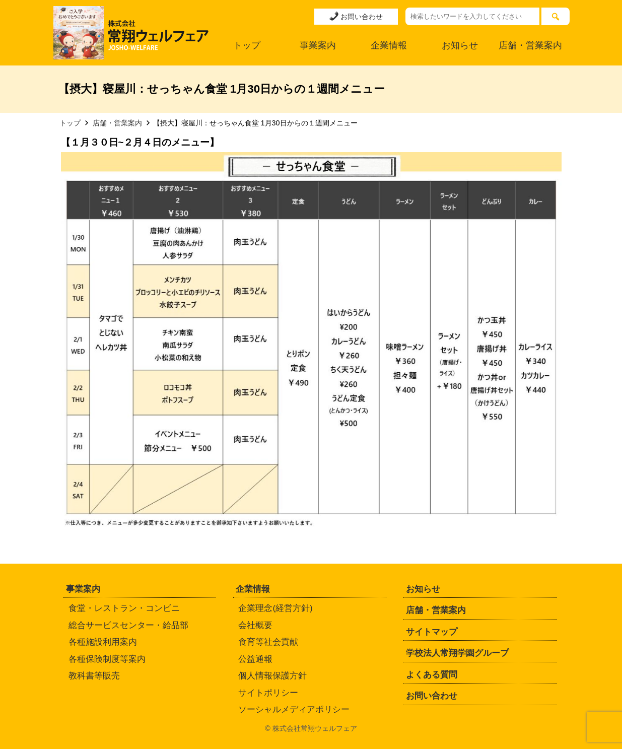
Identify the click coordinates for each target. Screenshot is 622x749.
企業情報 (389, 45)
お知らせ (460, 45)
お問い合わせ (356, 16)
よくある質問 (431, 674)
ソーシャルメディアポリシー (294, 709)
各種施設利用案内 (102, 642)
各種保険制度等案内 (107, 659)
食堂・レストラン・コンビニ (124, 608)
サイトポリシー (268, 693)
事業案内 (318, 45)
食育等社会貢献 (268, 642)
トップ (246, 45)
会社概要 (255, 625)
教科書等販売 (94, 675)
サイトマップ (431, 632)
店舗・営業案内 (530, 45)
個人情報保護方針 (272, 675)
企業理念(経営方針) (275, 608)
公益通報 (255, 659)
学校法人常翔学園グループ (457, 653)
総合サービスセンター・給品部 (128, 625)
